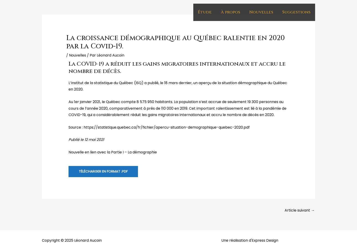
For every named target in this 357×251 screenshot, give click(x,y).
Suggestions (296, 12)
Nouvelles (261, 12)
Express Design (265, 240)
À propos (230, 12)
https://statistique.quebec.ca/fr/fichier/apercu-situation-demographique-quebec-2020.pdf (167, 127)
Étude (205, 12)
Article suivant (300, 210)
